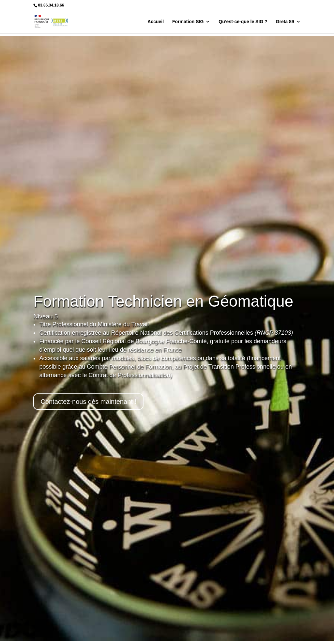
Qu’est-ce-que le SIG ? (243, 21)
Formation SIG (188, 21)
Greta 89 (285, 21)
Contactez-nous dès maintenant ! (88, 401)
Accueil (155, 21)
